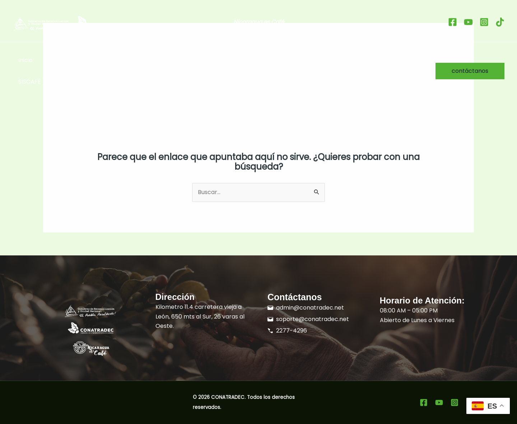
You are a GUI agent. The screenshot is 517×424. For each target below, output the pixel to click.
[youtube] (468, 22)
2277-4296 (291, 330)
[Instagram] (484, 22)
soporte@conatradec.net (312, 319)
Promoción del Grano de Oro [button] (255, 60)
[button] (94, 60)
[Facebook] (452, 22)
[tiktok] (499, 22)
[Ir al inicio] (75, 23)
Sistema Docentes (78, 81)
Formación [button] (330, 60)
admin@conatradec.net (310, 307)
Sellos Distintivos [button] (71, 60)
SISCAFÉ (29, 81)
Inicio (25, 60)
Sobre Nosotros (382, 60)
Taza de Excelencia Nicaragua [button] (154, 60)
